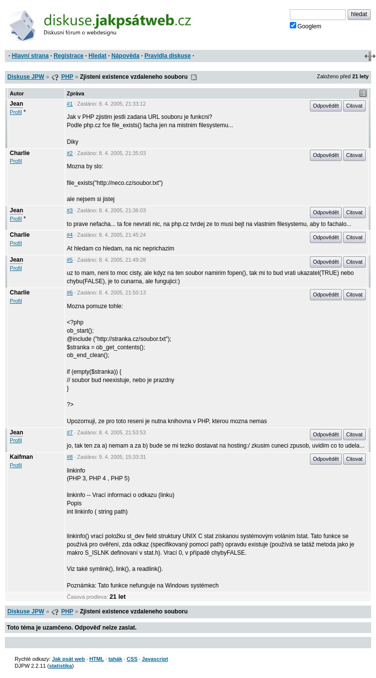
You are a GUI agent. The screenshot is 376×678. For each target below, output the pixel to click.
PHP (67, 76)
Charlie (20, 153)
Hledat (98, 55)
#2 (70, 153)
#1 (70, 104)
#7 (70, 432)
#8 (70, 457)
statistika (60, 666)
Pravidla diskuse (167, 55)
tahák (115, 659)
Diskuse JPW (25, 76)
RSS (194, 77)
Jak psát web (68, 659)
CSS (132, 659)
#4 (70, 235)
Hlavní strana (30, 55)
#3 (70, 210)
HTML (96, 659)
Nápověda (126, 55)
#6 (70, 292)
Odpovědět (326, 106)
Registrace (68, 55)
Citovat (354, 106)
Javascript (155, 659)
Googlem (306, 26)
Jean (16, 103)
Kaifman (21, 456)
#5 (70, 260)
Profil (16, 112)
